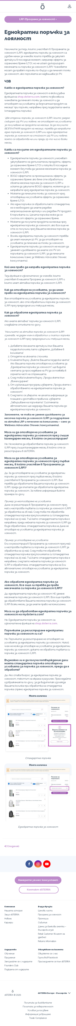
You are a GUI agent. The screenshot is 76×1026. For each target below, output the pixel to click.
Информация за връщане (38, 1014)
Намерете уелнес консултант (38, 880)
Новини (8, 918)
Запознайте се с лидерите (18, 961)
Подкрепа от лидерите (16, 969)
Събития (42, 922)
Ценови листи (45, 910)
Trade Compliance (38, 1018)
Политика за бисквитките (38, 1002)
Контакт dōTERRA (39, 889)
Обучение (9, 953)
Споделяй (11, 846)
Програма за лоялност (49, 914)
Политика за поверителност (38, 1006)
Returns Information (47, 941)
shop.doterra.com (29, 96)
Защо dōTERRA (11, 914)
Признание (9, 957)
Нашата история (13, 910)
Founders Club (11, 965)
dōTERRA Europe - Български (52, 993)
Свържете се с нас (48, 953)
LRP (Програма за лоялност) (38, 19)
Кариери (8, 922)
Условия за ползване (38, 1010)
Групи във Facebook (48, 957)
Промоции (43, 918)
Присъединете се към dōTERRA (54, 961)
